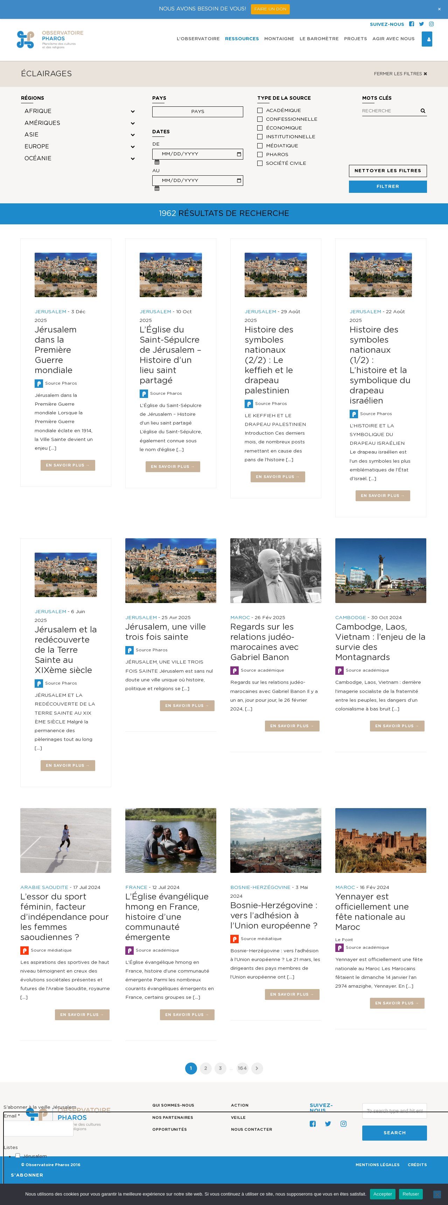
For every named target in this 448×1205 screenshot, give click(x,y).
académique (283, 110)
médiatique (282, 145)
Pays (159, 98)
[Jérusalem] (17, 1155)
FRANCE (136, 887)
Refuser (410, 1194)
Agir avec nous (393, 39)
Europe (36, 146)
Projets (355, 39)
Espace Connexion (426, 39)
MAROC (240, 617)
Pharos (277, 154)
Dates (161, 131)
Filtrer (388, 186)
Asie (31, 135)
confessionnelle (291, 119)
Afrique (37, 111)
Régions (32, 98)
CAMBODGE (350, 617)
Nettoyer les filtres (388, 171)
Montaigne (279, 39)
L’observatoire (198, 39)
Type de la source (284, 98)
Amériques (42, 123)
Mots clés (393, 99)
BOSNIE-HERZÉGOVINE (260, 887)
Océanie (37, 158)
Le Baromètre (319, 39)
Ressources (242, 39)
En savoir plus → (68, 465)
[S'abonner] (27, 1175)
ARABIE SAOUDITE (44, 887)
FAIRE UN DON (270, 9)
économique (284, 128)
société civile (286, 163)
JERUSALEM (50, 311)
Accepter (382, 1194)
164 (242, 1068)
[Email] (39, 1128)
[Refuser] (437, 1194)
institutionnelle (290, 136)
